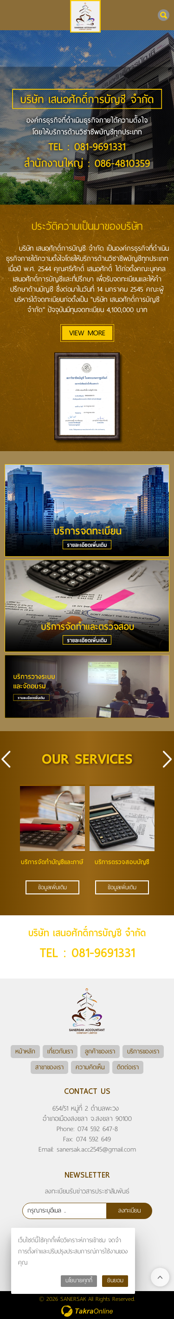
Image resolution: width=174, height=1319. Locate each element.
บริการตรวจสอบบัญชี (122, 862)
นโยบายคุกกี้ (78, 1280)
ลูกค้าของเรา (100, 1051)
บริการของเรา (143, 1051)
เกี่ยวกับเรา (60, 1051)
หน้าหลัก (25, 1051)
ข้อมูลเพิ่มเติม (52, 887)
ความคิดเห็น (90, 1067)
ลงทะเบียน (129, 1210)
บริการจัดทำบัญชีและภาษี (52, 862)
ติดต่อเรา (128, 1067)
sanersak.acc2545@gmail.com (96, 1149)
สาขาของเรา (49, 1067)
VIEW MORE (87, 332)
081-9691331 (103, 953)
